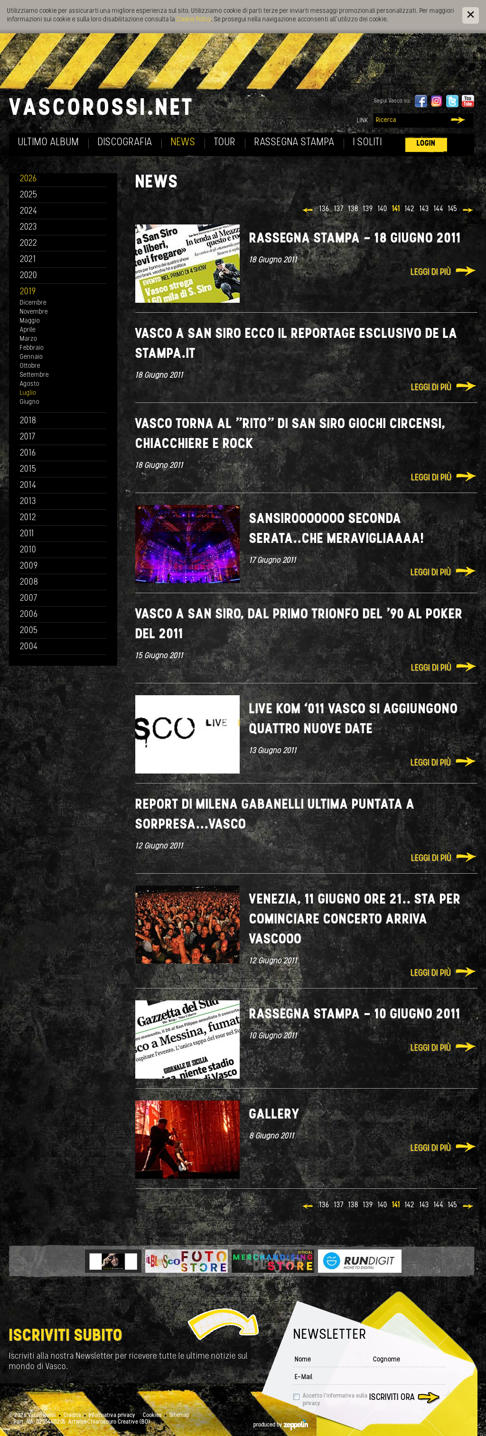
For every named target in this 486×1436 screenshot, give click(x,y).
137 (339, 209)
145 (453, 209)
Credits (72, 1415)
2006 (29, 614)
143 (424, 209)
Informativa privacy (112, 1415)
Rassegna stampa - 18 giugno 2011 (355, 239)
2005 (29, 630)
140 (382, 209)
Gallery (274, 1115)
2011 (27, 534)
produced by (280, 1425)
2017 (28, 437)
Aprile (28, 330)
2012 (28, 517)
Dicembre (33, 303)
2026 (28, 179)
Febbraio (32, 348)
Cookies (152, 1415)
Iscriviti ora (392, 1397)
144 (438, 209)
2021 (28, 259)
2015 (28, 469)
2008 (29, 582)
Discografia (125, 142)
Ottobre (30, 366)
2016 (28, 453)
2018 (28, 421)
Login (426, 144)
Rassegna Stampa (294, 142)
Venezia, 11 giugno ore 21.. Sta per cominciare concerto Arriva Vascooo (355, 920)
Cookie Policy (194, 19)
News (183, 142)
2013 (28, 501)
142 (410, 209)
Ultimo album (48, 142)
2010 (28, 550)
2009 (29, 566)
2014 (28, 485)
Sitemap (179, 1415)
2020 (28, 275)
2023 (28, 227)
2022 (28, 243)
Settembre (34, 375)
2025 (28, 195)
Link (362, 120)
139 (368, 209)
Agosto (29, 384)
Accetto (335, 1400)
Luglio (28, 393)
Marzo (28, 339)
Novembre (34, 312)
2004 (29, 647)
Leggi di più (431, 272)
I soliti (367, 142)
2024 (28, 211)
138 (353, 209)
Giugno (29, 402)
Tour (225, 142)
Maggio (30, 321)
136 (324, 209)
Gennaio (31, 357)
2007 (28, 598)
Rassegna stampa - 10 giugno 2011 (355, 1014)
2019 (28, 292)
